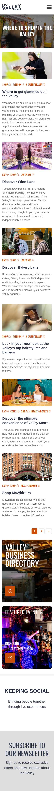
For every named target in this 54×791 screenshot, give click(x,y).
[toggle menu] (49, 7)
